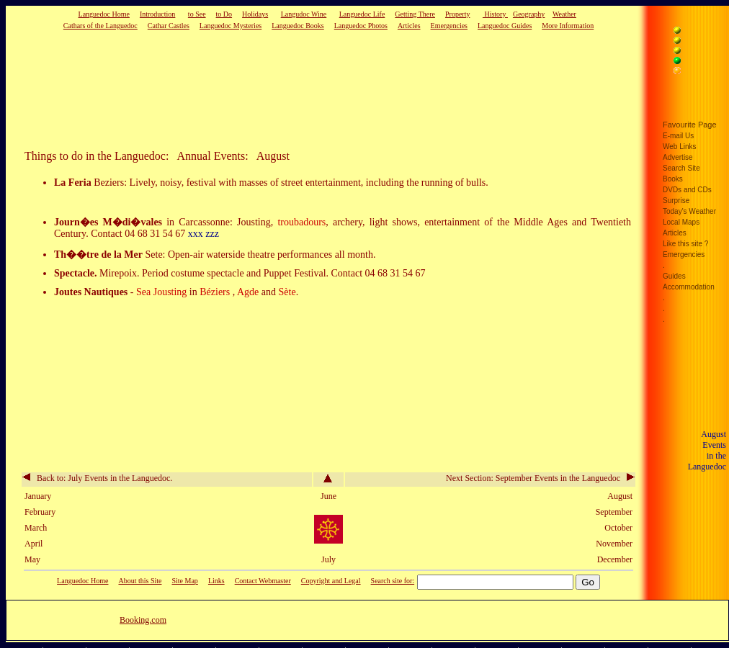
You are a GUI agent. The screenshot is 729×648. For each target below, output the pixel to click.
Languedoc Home (104, 14)
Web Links (680, 146)
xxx (195, 233)
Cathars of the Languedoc (100, 26)
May (32, 559)
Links (216, 581)
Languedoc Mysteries (230, 26)
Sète (287, 292)
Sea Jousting (162, 292)
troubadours (301, 222)
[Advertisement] (306, 89)
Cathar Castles (168, 26)
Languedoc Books (298, 26)
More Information (568, 26)
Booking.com (143, 620)
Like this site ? (685, 244)
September (614, 512)
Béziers (215, 292)
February (39, 512)
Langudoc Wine (304, 14)
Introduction (157, 14)
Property (457, 14)
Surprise (676, 200)
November (614, 544)
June (328, 496)
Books (673, 179)
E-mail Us (678, 136)
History (495, 14)
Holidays (255, 14)
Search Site (681, 168)
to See (197, 14)
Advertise (678, 157)
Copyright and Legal (331, 581)
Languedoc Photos (361, 26)
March (35, 528)
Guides (674, 276)
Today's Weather (689, 211)
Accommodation (689, 287)
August (619, 496)
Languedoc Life (362, 14)
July (328, 559)
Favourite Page (690, 124)
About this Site (139, 581)
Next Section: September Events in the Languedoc (540, 478)
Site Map (184, 581)
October (618, 528)
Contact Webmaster (263, 581)
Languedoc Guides (505, 26)
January (37, 496)
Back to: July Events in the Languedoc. (97, 478)
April (33, 544)
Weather (564, 14)
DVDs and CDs (687, 190)
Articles (409, 26)
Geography (529, 14)
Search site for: (393, 581)
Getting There (415, 14)
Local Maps (681, 222)
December (614, 559)
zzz (212, 233)
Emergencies (449, 26)
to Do (224, 14)
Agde (248, 292)
